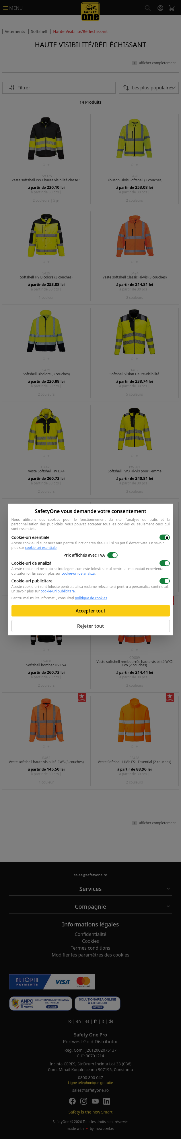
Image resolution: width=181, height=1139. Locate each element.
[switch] (164, 537)
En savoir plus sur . (64, 573)
